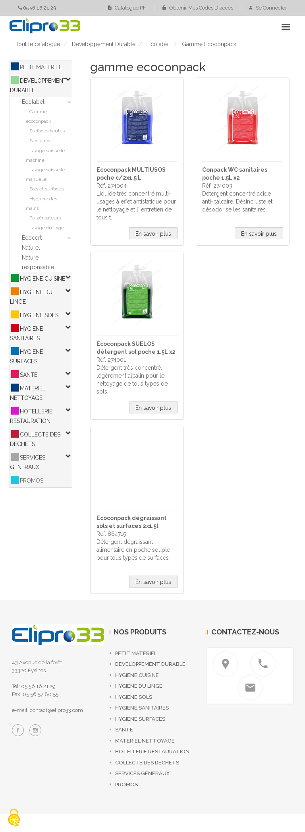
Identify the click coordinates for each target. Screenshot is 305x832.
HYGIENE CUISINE (42, 278)
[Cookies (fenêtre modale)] (14, 818)
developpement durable (103, 44)
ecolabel (158, 44)
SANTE (28, 375)
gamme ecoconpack (209, 44)
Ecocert (32, 238)
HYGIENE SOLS (39, 315)
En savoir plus (153, 234)
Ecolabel (33, 102)
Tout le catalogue (37, 44)
